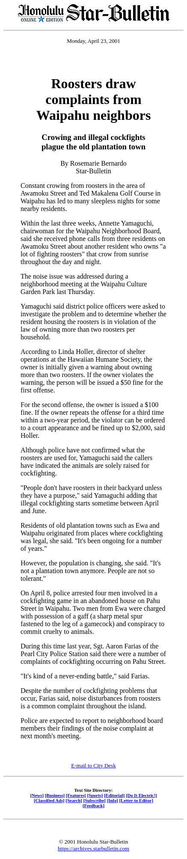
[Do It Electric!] (141, 795)
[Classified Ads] (49, 800)
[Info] (112, 800)
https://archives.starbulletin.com (93, 848)
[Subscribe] (94, 800)
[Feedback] (93, 805)
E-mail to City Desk (93, 765)
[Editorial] (114, 795)
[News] (37, 795)
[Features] (76, 795)
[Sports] (95, 795)
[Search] (73, 800)
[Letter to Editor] (136, 800)
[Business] (55, 795)
